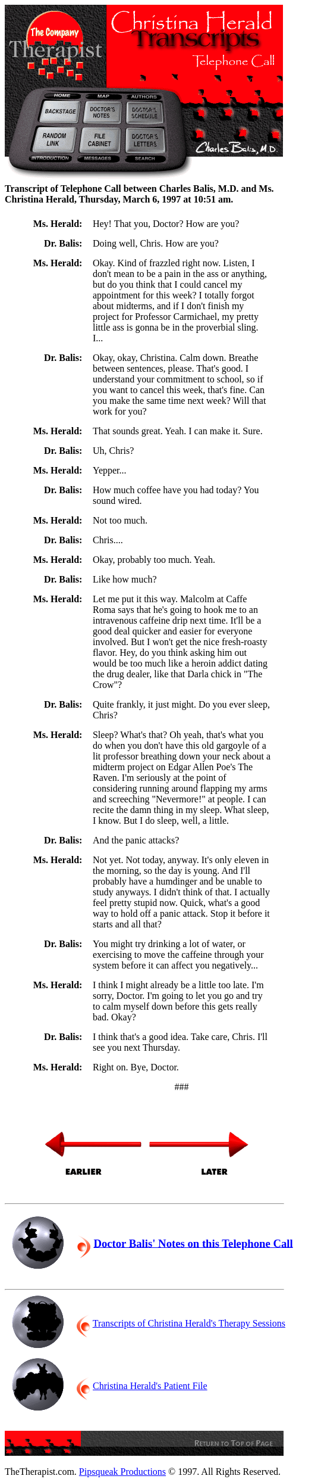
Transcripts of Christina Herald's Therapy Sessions (189, 1323)
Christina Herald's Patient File (150, 1386)
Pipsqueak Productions (122, 1472)
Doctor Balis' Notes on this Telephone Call (192, 1243)
